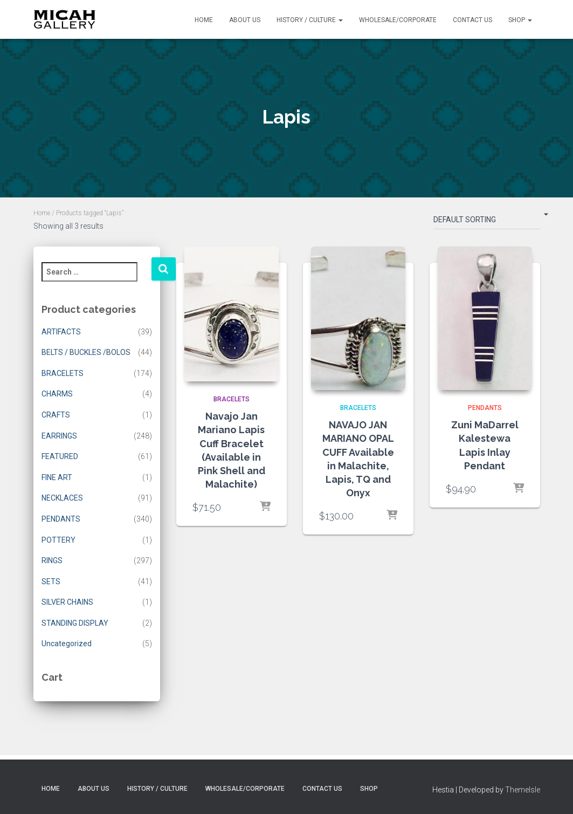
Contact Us (472, 20)
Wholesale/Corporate (398, 20)
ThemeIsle (522, 789)
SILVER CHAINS (67, 602)
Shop (520, 20)
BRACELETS (63, 373)
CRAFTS (56, 415)
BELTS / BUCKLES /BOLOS (86, 352)
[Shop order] (486, 222)
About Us (244, 20)
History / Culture (310, 20)
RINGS (52, 560)
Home (204, 20)
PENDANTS (61, 519)
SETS (51, 581)
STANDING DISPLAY (75, 623)
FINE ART (57, 477)
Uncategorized (67, 643)
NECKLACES (62, 498)
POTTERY (58, 540)
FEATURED (60, 456)
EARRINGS (59, 436)
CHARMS (57, 393)
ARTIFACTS (61, 331)
